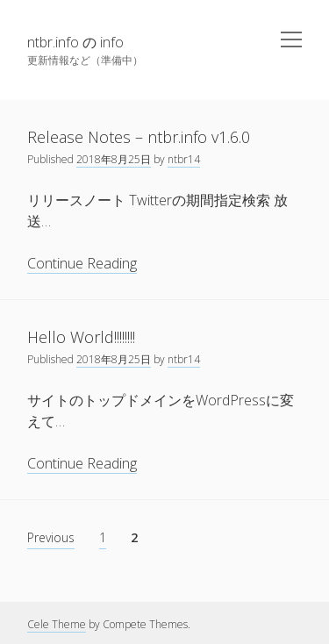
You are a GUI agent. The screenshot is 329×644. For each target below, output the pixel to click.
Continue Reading (82, 264)
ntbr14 (184, 159)
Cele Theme (56, 624)
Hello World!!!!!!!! (81, 336)
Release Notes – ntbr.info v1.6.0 (138, 136)
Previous (51, 537)
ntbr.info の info (75, 42)
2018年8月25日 (113, 159)
